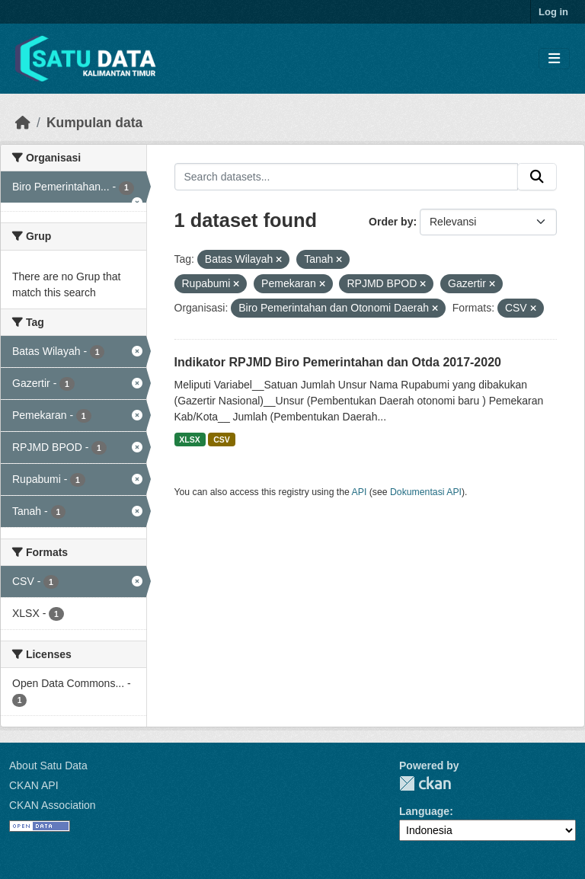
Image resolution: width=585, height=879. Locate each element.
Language (424, 811)
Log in (553, 12)
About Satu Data (48, 765)
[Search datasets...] (346, 176)
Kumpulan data (94, 122)
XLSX (189, 439)
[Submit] (537, 176)
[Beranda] (22, 122)
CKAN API (34, 785)
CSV (221, 439)
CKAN (425, 783)
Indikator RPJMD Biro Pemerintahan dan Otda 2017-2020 (337, 362)
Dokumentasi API (426, 492)
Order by (391, 222)
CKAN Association (52, 805)
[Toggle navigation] (554, 59)
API (359, 492)
